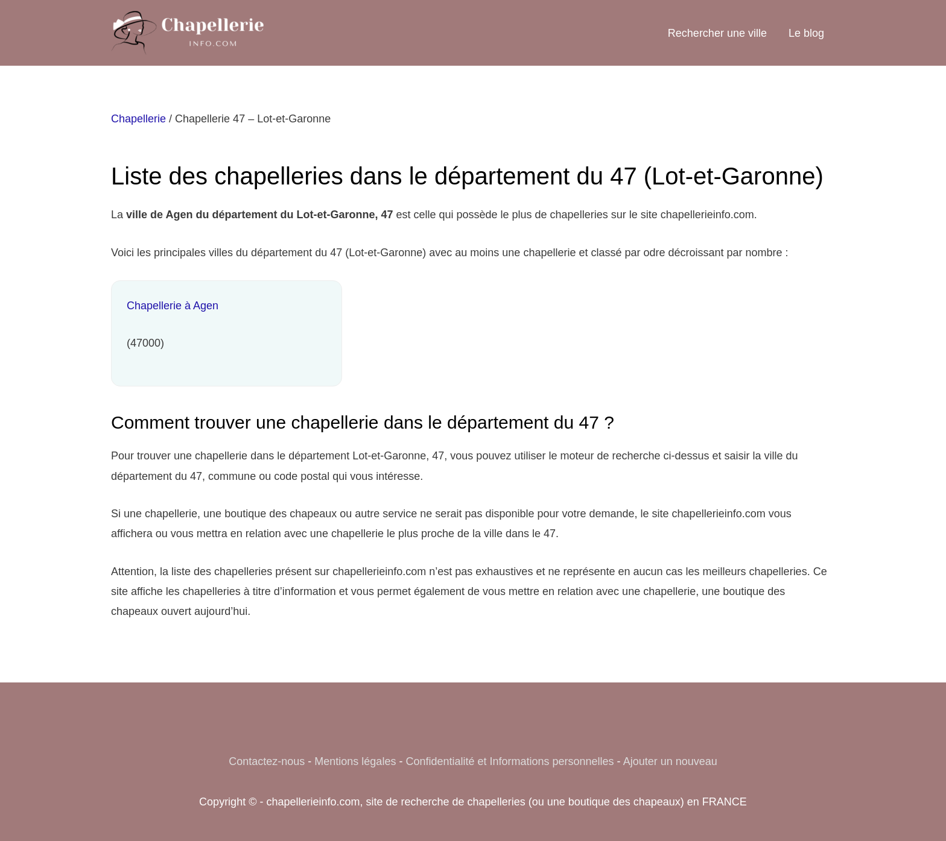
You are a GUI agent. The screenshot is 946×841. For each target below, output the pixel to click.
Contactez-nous (267, 761)
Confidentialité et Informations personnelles (509, 761)
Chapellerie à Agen (172, 306)
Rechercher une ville (717, 33)
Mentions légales (355, 761)
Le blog (806, 33)
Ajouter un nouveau (670, 761)
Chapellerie (138, 119)
